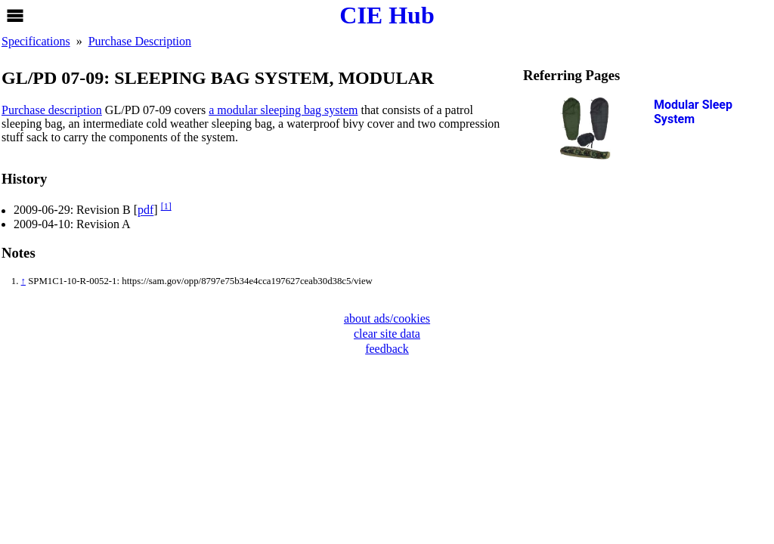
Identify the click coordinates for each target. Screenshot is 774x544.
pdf (145, 210)
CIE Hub (386, 15)
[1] (166, 206)
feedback (387, 348)
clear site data (387, 333)
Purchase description (52, 110)
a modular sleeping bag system (283, 110)
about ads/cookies (387, 318)
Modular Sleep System (693, 111)
